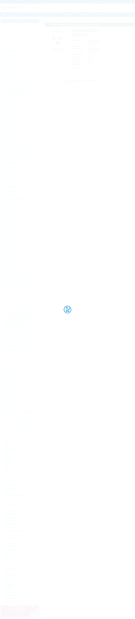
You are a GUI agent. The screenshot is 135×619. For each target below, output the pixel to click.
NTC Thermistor (11, 401)
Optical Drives (10, 556)
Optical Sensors (11, 261)
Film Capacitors (11, 342)
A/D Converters (11, 55)
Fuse (6, 456)
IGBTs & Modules (11, 273)
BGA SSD (9, 106)
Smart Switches (11, 82)
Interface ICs (10, 72)
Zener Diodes (10, 187)
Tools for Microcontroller (13, 155)
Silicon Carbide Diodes (13, 184)
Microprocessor (11, 129)
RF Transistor (10, 276)
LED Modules (10, 230)
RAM (7, 139)
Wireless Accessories (12, 595)
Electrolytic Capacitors (13, 339)
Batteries (8, 440)
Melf (7, 385)
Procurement (40, 14)
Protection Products (12, 466)
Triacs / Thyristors (11, 294)
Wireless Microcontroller (13, 598)
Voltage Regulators (12, 98)
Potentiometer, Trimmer (13, 398)
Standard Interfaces (12, 149)
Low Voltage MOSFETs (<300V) (16, 283)
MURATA (91, 46)
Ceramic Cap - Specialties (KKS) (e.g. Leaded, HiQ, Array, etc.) (16, 331)
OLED (7, 492)
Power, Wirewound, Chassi (14, 395)
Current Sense (10, 372)
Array (7, 388)
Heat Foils (8, 459)
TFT (6, 498)
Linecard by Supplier (16, 36)
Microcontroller (10, 126)
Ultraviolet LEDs (11, 210)
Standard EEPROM (12, 146)
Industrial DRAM (10, 543)
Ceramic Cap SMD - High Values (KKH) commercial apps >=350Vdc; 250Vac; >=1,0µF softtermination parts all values (21, 319)
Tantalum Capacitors (12, 345)
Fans (6, 453)
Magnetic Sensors (12, 255)
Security (7, 592)
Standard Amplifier (12, 85)
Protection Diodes (11, 174)
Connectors (9, 446)
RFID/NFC (8, 589)
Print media (102, 14)
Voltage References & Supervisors (17, 95)
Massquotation (69, 14)
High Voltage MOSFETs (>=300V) (17, 286)
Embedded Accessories (13, 511)
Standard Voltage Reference (15, 88)
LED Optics (9, 223)
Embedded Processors (13, 517)
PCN (54, 14)
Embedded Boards (11, 514)
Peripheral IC (10, 136)
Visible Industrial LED (13, 240)
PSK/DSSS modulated (12, 585)
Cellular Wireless (11, 575)
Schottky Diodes (11, 180)
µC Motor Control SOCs (13, 159)
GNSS (7, 582)
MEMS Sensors (11, 258)
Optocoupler (10, 220)
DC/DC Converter (11, 65)
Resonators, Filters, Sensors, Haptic (18, 423)
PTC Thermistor (11, 405)
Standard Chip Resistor (13, 375)
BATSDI (7, 436)
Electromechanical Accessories (16, 450)
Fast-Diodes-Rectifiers (13, 170)
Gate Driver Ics (11, 68)
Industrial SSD (10, 553)
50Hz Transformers (12, 354)
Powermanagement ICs (13, 78)
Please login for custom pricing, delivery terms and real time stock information (74, 24)
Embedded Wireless (12, 579)
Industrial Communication (14, 527)
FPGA (8, 119)
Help (130, 14)
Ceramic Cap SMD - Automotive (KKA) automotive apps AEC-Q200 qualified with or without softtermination (18, 325)
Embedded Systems (12, 521)
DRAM (8, 113)
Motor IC (8, 75)
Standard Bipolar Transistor (15, 279)
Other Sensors (10, 264)
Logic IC (8, 123)
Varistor (8, 408)
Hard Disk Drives (11, 550)
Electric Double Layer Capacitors (16, 335)
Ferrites (8, 357)
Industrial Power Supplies (14, 531)
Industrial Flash (10, 546)
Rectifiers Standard (12, 177)
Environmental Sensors (13, 251)
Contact (117, 14)
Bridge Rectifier (11, 167)
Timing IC (9, 152)
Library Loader (84, 80)
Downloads (86, 14)
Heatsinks (8, 463)
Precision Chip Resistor (13, 382)
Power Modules (11, 195)
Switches (8, 472)
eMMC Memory (11, 116)
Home (5, 14)
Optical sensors (11, 207)
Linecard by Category (16, 27)
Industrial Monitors (11, 485)
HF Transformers (11, 360)
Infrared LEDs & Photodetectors (16, 217)
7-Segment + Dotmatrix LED (15, 227)
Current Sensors (11, 248)
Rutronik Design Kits (12, 142)
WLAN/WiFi (9, 602)
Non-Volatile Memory (13, 133)
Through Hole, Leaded (13, 392)
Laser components (12, 204)
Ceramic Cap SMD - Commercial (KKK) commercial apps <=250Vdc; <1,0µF (19, 313)
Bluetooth (8, 572)
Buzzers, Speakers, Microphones (17, 416)
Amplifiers (9, 62)
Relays (7, 469)
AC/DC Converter (11, 59)
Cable (7, 443)
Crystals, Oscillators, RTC (14, 420)
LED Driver (9, 233)
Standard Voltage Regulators (15, 91)
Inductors (9, 363)
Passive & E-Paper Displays (14, 495)
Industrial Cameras (11, 524)
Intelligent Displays (11, 488)
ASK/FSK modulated (12, 569)
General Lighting (11, 213)
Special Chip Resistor (13, 378)
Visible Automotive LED (13, 236)
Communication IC (12, 110)
